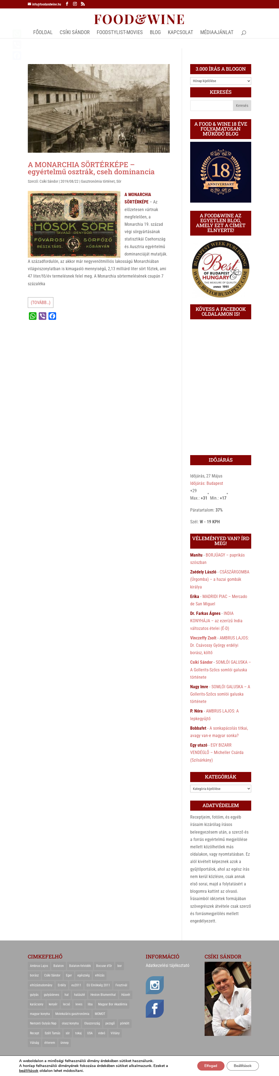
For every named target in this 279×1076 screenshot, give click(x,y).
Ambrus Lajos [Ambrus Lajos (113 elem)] (39, 966)
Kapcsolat (180, 33)
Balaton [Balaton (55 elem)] (58, 966)
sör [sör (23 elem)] (68, 1033)
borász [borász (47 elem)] (34, 975)
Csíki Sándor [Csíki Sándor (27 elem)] (52, 975)
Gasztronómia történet (98, 181)
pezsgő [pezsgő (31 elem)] (110, 1023)
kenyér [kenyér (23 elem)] (53, 1004)
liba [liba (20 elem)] (90, 1004)
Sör (118, 181)
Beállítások (241, 1065)
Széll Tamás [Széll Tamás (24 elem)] (52, 1033)
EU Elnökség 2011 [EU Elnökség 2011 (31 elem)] (98, 985)
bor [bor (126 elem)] (119, 966)
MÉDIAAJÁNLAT (216, 33)
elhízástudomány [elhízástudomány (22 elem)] (41, 985)
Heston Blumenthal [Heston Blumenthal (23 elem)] (103, 995)
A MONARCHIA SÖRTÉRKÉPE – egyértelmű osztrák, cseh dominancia (91, 168)
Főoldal (43, 33)
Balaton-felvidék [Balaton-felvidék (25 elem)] (80, 966)
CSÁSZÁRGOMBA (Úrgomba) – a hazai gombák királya (219, 579)
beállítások (28, 1070)
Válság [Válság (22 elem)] (34, 1043)
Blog (155, 33)
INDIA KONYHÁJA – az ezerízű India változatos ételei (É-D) (216, 621)
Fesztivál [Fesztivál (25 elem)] (121, 985)
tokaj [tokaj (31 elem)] (78, 1033)
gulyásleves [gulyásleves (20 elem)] (51, 995)
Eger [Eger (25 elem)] (69, 975)
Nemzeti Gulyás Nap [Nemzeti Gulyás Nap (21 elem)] (43, 1023)
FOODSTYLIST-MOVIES (120, 33)
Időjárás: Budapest (206, 483)
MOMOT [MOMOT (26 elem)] (100, 1014)
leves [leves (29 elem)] (78, 1004)
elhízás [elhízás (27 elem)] (99, 975)
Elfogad (205, 1065)
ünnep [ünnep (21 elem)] (64, 1043)
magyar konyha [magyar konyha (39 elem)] (40, 1014)
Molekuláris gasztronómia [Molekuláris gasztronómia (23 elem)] (72, 1014)
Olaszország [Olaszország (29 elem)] (92, 1023)
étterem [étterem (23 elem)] (49, 1043)
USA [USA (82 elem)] (90, 1033)
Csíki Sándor (49, 181)
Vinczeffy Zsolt (203, 638)
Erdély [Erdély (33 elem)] (62, 985)
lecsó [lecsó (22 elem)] (66, 1004)
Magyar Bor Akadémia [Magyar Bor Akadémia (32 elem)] (112, 1004)
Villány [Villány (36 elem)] (115, 1033)
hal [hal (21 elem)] (67, 995)
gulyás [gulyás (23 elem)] (34, 995)
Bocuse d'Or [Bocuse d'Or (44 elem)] (104, 966)
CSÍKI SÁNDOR (75, 33)
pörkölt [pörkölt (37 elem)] (124, 1023)
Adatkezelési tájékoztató (167, 965)
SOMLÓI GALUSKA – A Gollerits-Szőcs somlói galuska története (220, 670)
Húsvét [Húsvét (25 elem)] (125, 995)
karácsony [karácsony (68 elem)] (36, 1004)
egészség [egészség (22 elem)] (83, 975)
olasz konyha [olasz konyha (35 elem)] (70, 1023)
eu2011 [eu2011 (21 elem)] (76, 985)
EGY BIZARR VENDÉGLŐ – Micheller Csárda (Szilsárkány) (217, 752)
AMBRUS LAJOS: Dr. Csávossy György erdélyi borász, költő (219, 645)
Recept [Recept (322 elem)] (34, 1033)
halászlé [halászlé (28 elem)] (79, 995)
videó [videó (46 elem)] (101, 1033)
